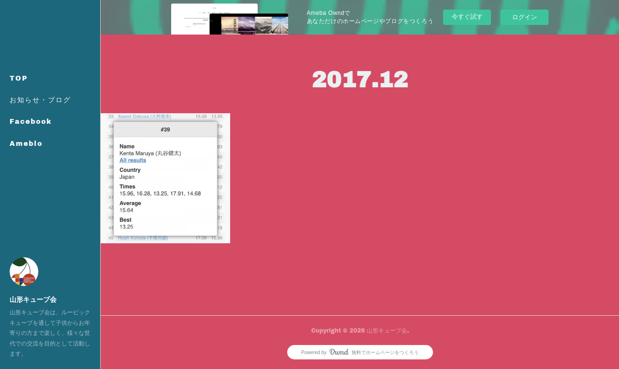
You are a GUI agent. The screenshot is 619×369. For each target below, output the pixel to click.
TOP (19, 78)
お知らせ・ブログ (40, 99)
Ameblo (26, 143)
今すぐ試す (467, 16)
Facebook (31, 121)
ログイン (524, 17)
